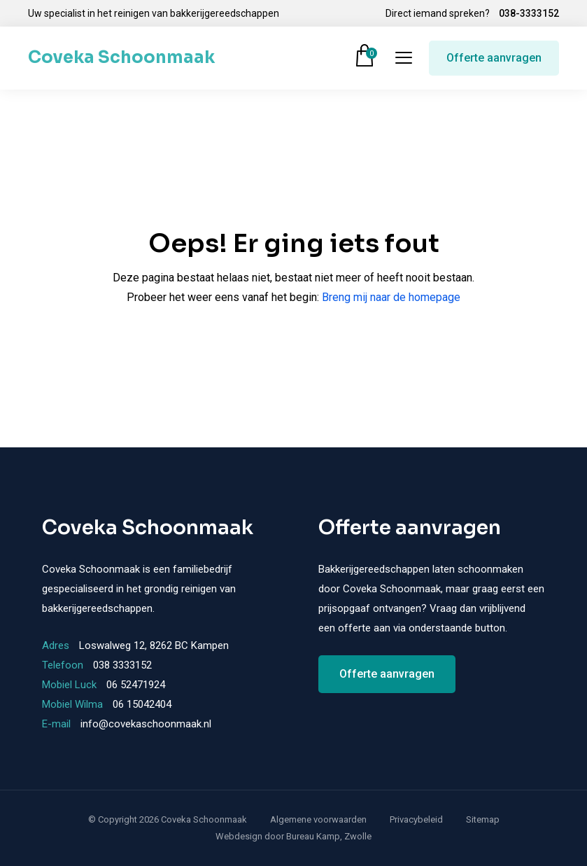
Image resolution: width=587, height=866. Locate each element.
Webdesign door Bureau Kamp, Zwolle (293, 836)
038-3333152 (529, 13)
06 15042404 (142, 704)
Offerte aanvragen (494, 57)
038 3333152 (122, 665)
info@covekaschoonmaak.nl (145, 724)
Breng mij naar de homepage (391, 297)
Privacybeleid (416, 819)
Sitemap (483, 819)
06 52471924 (135, 684)
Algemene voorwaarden (318, 819)
